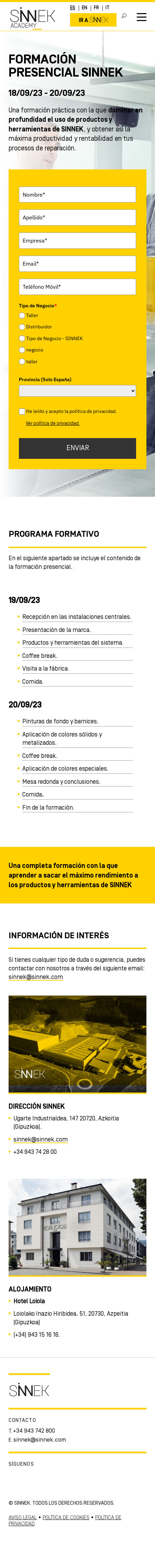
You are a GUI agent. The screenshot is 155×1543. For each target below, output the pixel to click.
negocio (34, 350)
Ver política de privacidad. (53, 424)
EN (84, 8)
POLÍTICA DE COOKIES (66, 1517)
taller (31, 361)
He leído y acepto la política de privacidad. (71, 411)
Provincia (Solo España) (45, 379)
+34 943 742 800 (34, 1431)
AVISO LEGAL (23, 1517)
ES (72, 8)
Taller (32, 315)
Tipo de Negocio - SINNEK (54, 338)
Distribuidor (39, 327)
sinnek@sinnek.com (36, 977)
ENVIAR (77, 448)
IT (108, 8)
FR (96, 8)
